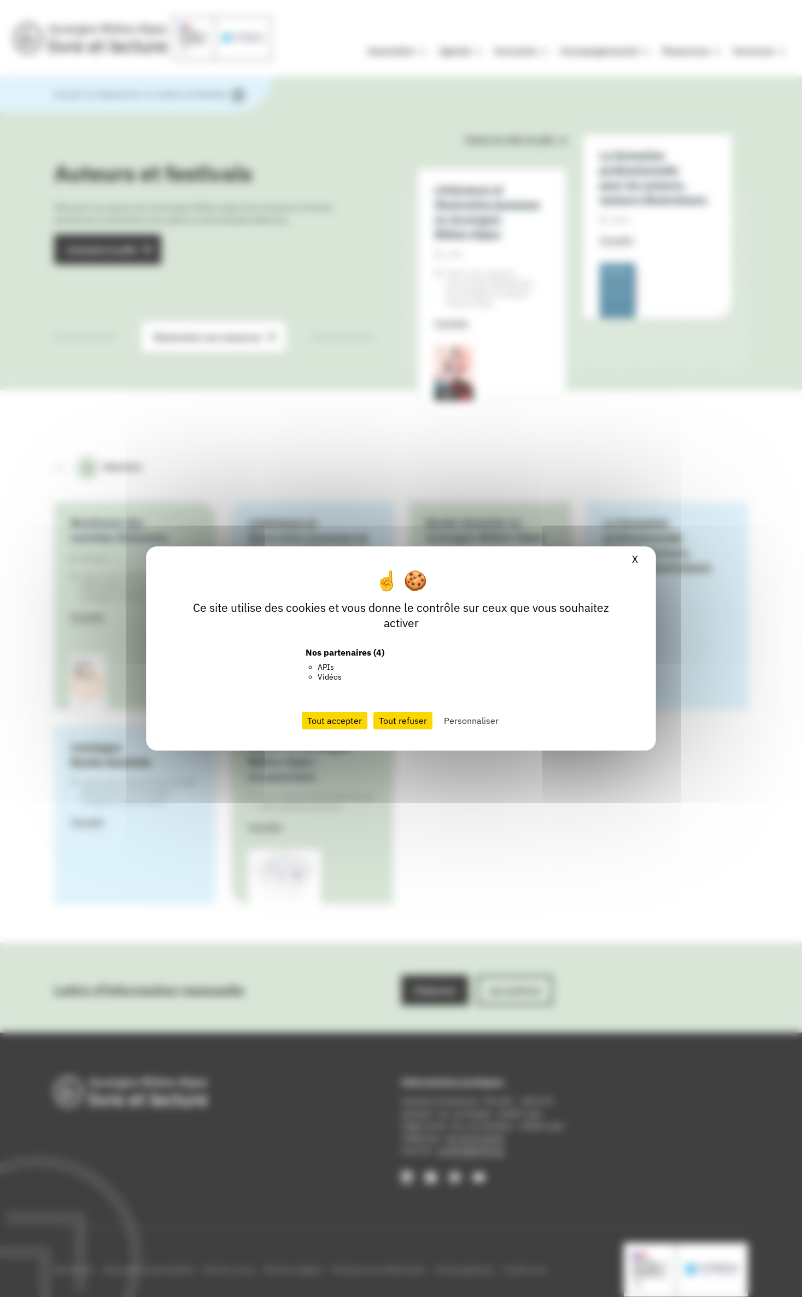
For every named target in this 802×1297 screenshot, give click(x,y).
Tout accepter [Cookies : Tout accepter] (334, 720)
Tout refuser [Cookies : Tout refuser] (403, 720)
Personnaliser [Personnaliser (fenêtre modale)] (471, 720)
